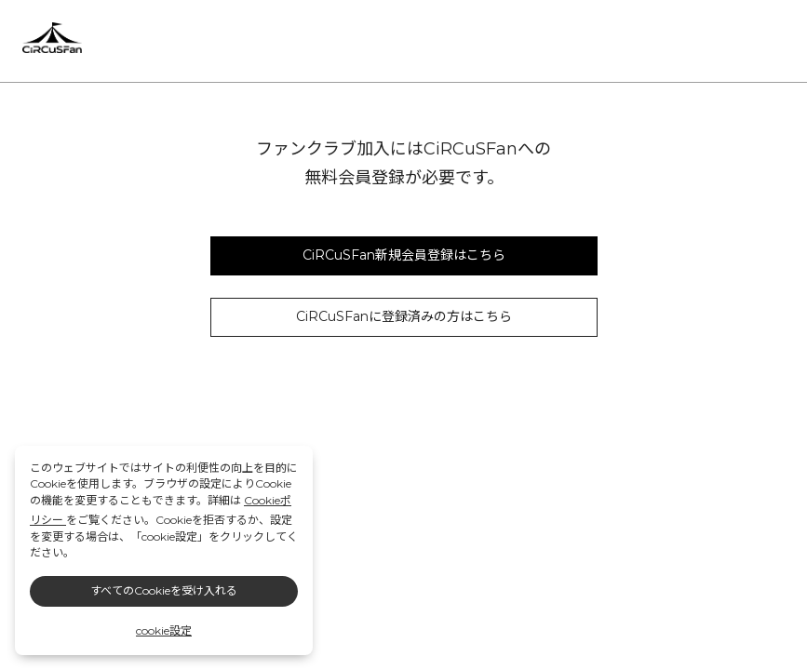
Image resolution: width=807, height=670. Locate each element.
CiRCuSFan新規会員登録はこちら (404, 255)
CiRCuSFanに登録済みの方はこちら (404, 316)
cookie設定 (164, 630)
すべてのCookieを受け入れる (163, 590)
